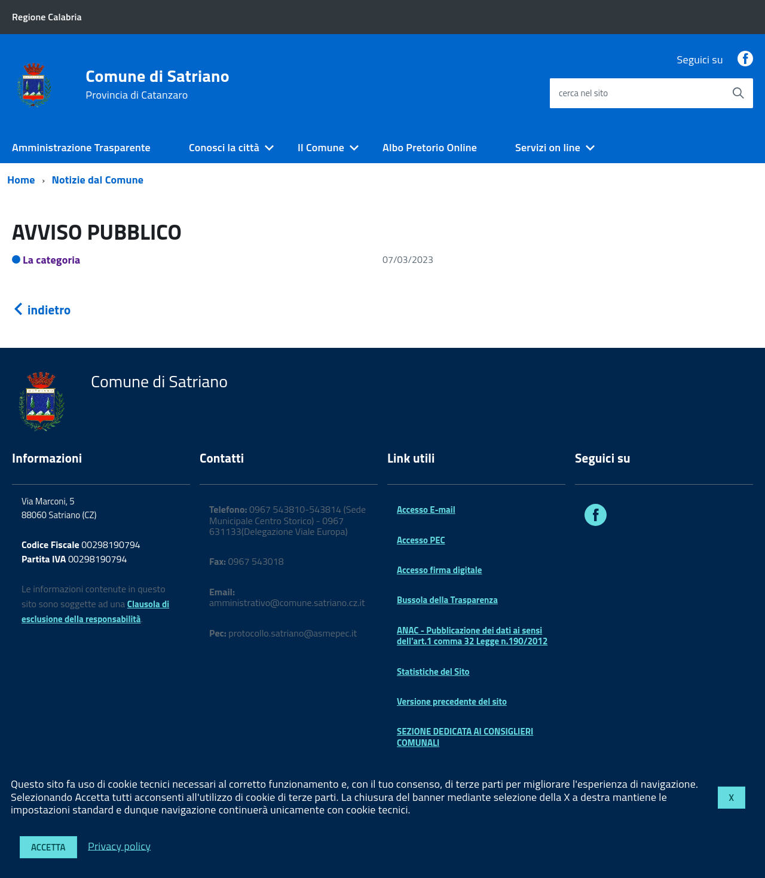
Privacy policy (119, 845)
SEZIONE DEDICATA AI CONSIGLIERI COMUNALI (465, 736)
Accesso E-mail (426, 509)
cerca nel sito (583, 93)
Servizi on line (547, 147)
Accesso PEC (421, 540)
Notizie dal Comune (98, 180)
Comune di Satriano (157, 84)
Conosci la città (224, 147)
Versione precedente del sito (452, 701)
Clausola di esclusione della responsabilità (95, 611)
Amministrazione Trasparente (81, 147)
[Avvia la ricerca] (738, 93)
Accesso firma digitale (439, 570)
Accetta (48, 847)
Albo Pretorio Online (429, 147)
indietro (41, 309)
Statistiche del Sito (433, 671)
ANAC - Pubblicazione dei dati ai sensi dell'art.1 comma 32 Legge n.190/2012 (472, 635)
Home (21, 180)
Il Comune (321, 147)
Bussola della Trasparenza (447, 600)
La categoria (52, 260)
